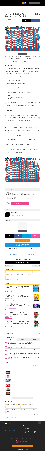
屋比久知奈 (24, 404)
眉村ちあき (8, 279)
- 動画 (34, 425)
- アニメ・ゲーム (26, 431)
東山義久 (31, 404)
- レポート (35, 429)
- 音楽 (24, 425)
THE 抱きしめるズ (15, 272)
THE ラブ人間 (23, 272)
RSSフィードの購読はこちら (23, 240)
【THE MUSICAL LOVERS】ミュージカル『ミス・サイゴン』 (18, 409)
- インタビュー (36, 428)
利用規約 (29, 438)
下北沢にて (19, 97)
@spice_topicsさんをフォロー (10, 430)
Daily (10, 339)
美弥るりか (34, 409)
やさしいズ (23, 274)
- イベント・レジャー (26, 428)
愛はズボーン (17, 274)
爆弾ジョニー (9, 274)
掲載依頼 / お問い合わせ (19, 438)
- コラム (35, 431)
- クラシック (25, 429)
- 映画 (24, 435)
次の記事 (37, 265)
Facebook (8, 426)
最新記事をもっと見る (36, 365)
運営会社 (6, 438)
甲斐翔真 (18, 404)
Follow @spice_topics (13, 249)
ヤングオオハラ (23, 276)
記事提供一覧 (12, 438)
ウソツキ (30, 274)
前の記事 (8, 265)
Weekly (22, 339)
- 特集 (34, 432)
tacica (7, 272)
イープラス (7, 417)
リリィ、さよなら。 (33, 276)
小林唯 (13, 404)
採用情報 (25, 438)
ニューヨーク (9, 276)
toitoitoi (30, 272)
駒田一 (7, 404)
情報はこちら (20, 203)
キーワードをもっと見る (35, 414)
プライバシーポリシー (36, 438)
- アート (24, 432)
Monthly (34, 339)
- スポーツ (25, 434)
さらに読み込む (26, 398)
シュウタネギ (16, 279)
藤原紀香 (8, 411)
